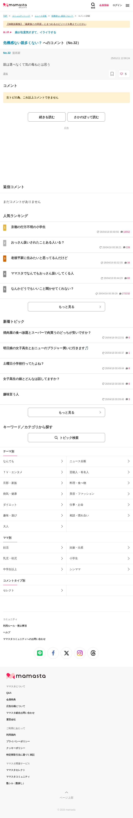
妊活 (6, 547)
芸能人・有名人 (79, 472)
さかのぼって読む (86, 117)
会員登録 (104, 5)
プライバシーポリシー (18, 741)
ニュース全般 (78, 461)
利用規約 (11, 735)
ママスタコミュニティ (18, 777)
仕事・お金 (76, 504)
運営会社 (11, 719)
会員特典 (11, 699)
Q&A (9, 693)
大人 (6, 526)
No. (7, 52)
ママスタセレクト (15, 770)
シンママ (75, 569)
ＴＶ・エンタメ (12, 472)
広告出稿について (15, 706)
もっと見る (66, 306)
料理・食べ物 (78, 482)
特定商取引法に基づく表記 (20, 755)
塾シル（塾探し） (15, 783)
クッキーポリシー (15, 748)
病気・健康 (10, 493)
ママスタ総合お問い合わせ (20, 713)
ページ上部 (66, 797)
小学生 (74, 558)
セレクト (8, 590)
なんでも (8, 461)
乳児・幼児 (10, 558)
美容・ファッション (82, 493)
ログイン (117, 5)
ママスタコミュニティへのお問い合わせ (24, 639)
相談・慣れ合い (79, 515)
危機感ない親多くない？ (23, 43)
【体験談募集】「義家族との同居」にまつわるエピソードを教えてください (46, 24)
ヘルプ (6, 632)
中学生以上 (10, 569)
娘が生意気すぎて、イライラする (35, 32)
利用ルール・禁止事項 (15, 626)
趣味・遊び (10, 515)
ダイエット (10, 504)
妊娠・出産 (76, 547)
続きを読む (47, 117)
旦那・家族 (10, 482)
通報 (5, 73)
